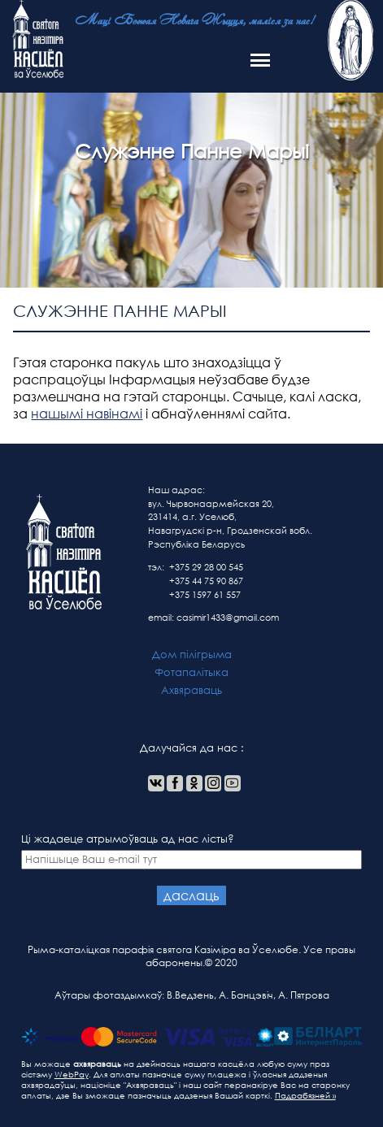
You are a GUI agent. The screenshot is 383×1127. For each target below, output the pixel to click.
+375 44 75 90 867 (206, 580)
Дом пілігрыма (192, 654)
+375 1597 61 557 (205, 594)
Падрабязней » (305, 1096)
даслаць (191, 895)
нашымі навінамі (86, 413)
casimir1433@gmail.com (227, 617)
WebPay (71, 1074)
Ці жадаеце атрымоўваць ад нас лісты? (192, 850)
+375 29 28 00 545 (206, 567)
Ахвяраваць (191, 690)
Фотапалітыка (191, 672)
